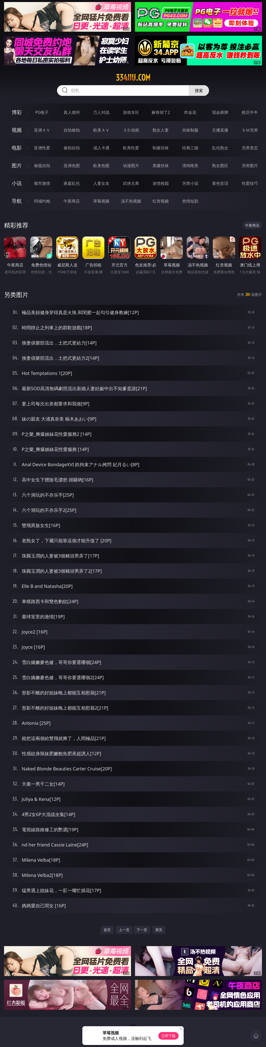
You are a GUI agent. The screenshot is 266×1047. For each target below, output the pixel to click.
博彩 (17, 112)
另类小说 (190, 183)
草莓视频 (101, 201)
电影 (17, 147)
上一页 (124, 929)
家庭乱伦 (72, 183)
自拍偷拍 (72, 130)
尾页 (158, 929)
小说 (17, 183)
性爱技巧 (250, 183)
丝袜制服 (190, 130)
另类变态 (250, 148)
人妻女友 (101, 183)
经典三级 (190, 148)
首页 (107, 929)
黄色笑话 (220, 183)
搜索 (199, 90)
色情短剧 (190, 201)
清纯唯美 (190, 165)
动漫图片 (131, 165)
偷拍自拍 (72, 148)
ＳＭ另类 (250, 130)
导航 (17, 200)
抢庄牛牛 (250, 112)
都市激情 (42, 183)
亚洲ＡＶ (42, 130)
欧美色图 (101, 165)
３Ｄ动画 (131, 130)
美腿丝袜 (161, 165)
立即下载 (168, 1035)
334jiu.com (133, 78)
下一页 (142, 929)
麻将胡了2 (160, 112)
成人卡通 (101, 148)
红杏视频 (161, 201)
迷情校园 (161, 183)
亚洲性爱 (42, 148)
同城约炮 (42, 201)
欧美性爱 (131, 148)
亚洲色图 (72, 165)
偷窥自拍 (42, 165)
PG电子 (42, 112)
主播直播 (220, 130)
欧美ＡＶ (101, 130)
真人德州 (72, 112)
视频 (17, 130)
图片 (17, 165)
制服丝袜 (161, 148)
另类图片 (250, 165)
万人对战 (101, 112)
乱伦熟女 (220, 148)
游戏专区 (131, 112)
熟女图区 (220, 165)
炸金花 (190, 112)
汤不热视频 (131, 201)
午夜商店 (72, 201)
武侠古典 (131, 183)
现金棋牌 (220, 112)
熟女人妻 (161, 130)
